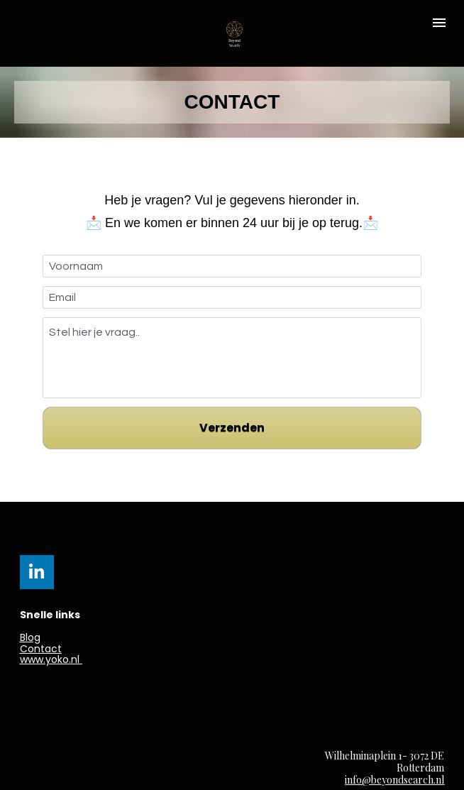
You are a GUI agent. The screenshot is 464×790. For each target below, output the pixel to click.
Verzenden (232, 427)
